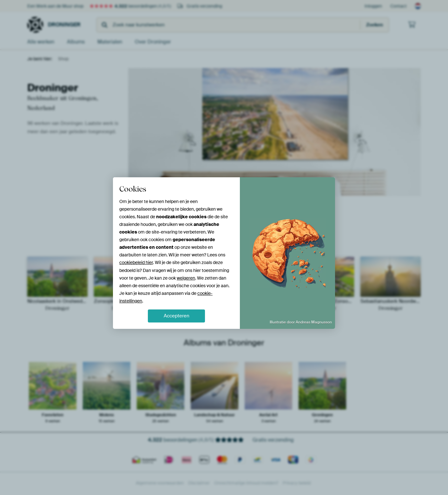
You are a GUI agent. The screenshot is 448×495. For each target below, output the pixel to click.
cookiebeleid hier (136, 262)
